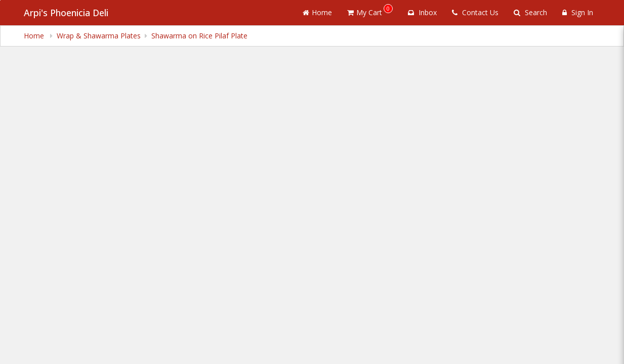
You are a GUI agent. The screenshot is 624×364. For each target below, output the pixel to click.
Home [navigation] (34, 36)
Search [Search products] (533, 13)
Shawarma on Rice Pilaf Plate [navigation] (193, 36)
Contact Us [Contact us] (482, 13)
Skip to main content (0, 0)
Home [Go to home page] (338, 13)
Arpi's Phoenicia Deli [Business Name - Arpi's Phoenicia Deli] (65, 13)
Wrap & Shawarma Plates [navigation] (95, 36)
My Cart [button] (385, 10)
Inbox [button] (433, 13)
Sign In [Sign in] (578, 13)
